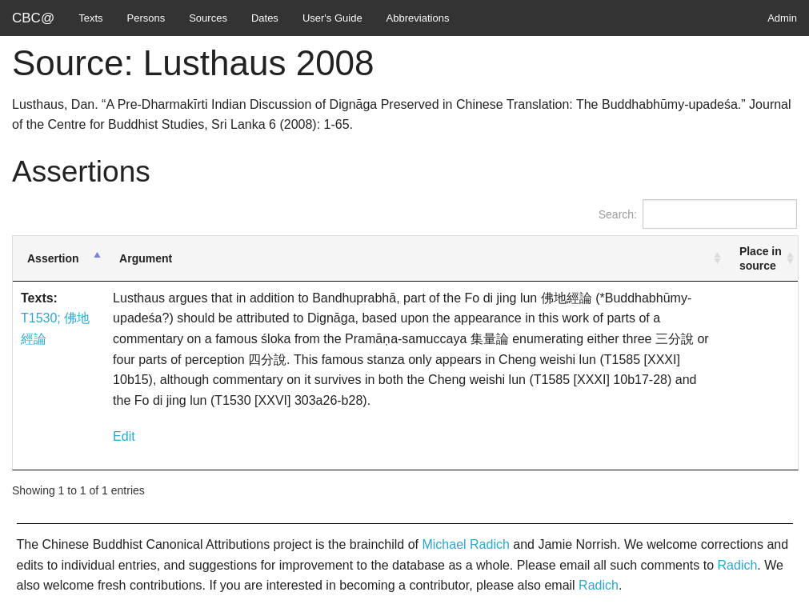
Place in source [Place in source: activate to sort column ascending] (760, 258)
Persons (146, 18)
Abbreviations (418, 18)
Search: (698, 214)
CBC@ (33, 18)
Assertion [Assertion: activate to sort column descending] (53, 258)
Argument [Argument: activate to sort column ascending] (145, 258)
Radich (738, 565)
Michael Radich (465, 544)
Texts (90, 18)
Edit (124, 436)
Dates (264, 18)
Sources (208, 18)
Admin (782, 18)
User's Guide (332, 18)
